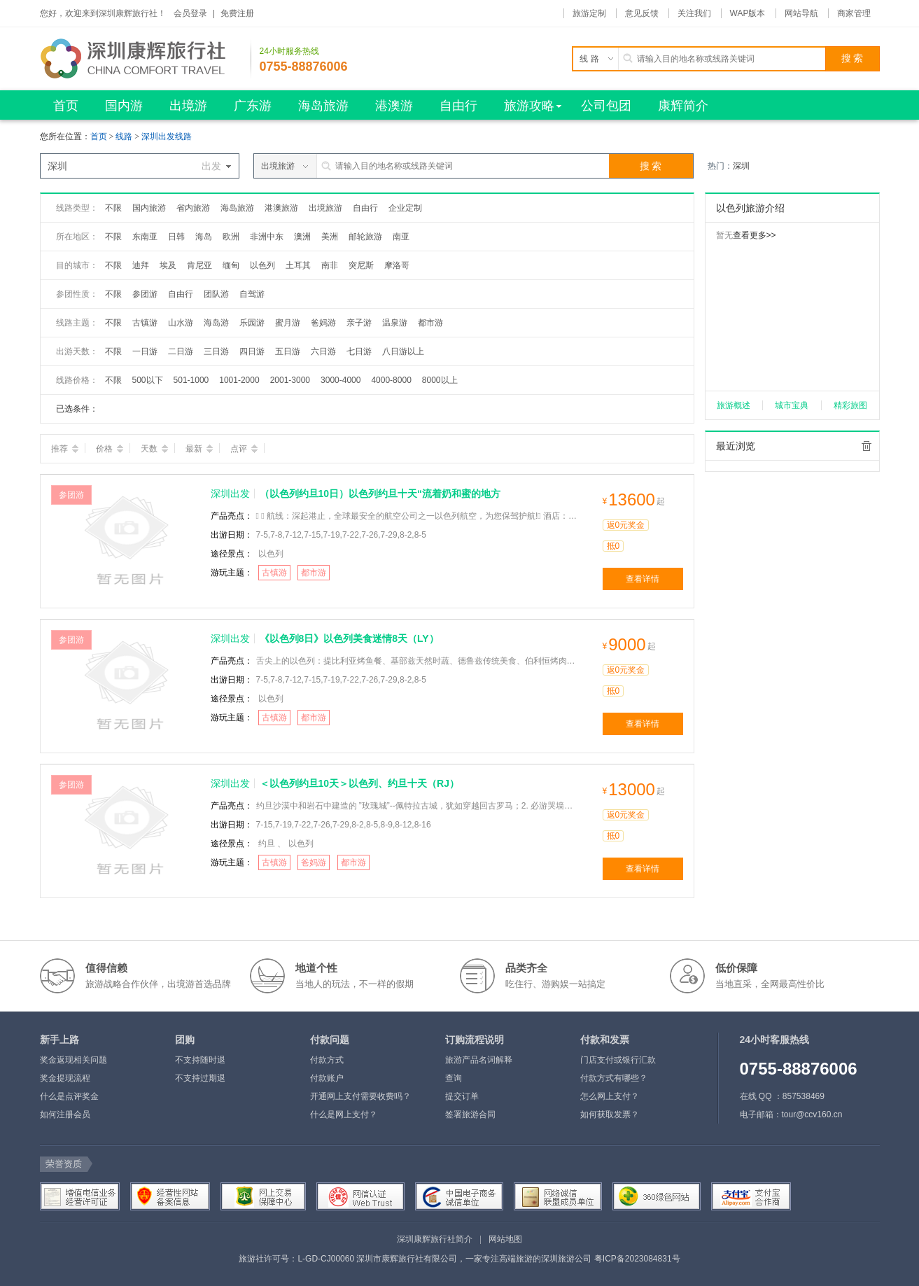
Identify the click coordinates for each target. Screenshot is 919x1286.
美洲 (329, 237)
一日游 (144, 351)
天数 (154, 449)
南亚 (401, 237)
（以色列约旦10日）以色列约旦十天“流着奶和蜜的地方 (380, 493)
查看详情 (642, 579)
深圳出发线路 (166, 136)
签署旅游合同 (470, 1114)
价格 (109, 449)
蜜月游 (287, 323)
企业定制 (405, 208)
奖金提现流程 (65, 1078)
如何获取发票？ (609, 1114)
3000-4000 (340, 380)
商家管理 (854, 13)
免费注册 (237, 13)
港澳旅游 (281, 208)
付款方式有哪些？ (613, 1078)
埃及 (168, 265)
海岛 (203, 237)
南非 (329, 265)
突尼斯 (361, 265)
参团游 (144, 294)
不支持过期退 (200, 1078)
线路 (124, 136)
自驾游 (252, 294)
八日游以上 (403, 351)
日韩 (176, 237)
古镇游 (144, 323)
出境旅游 (325, 208)
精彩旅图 (850, 405)
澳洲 (302, 237)
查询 (453, 1078)
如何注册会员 (65, 1114)
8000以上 (440, 380)
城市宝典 (791, 405)
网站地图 (505, 1239)
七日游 (359, 351)
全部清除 (866, 446)
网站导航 (801, 13)
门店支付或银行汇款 (618, 1060)
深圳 (741, 166)
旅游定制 (589, 13)
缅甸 (231, 265)
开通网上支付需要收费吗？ (360, 1096)
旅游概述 (733, 405)
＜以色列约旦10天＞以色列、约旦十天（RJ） (359, 783)
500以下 (147, 380)
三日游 (216, 351)
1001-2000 (239, 380)
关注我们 (694, 13)
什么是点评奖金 (69, 1096)
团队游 (216, 294)
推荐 (64, 449)
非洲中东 (266, 237)
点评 (244, 449)
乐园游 (252, 323)
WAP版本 (748, 13)
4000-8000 (391, 380)
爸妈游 (323, 323)
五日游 (287, 351)
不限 (113, 208)
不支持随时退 (200, 1060)
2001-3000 (290, 380)
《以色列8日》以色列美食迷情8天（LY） (349, 638)
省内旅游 (193, 208)
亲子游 (359, 323)
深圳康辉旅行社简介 (434, 1239)
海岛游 (216, 323)
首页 (98, 136)
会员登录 (190, 13)
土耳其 (298, 265)
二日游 (180, 351)
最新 (199, 449)
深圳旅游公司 (566, 1259)
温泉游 (394, 323)
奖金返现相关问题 (73, 1060)
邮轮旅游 (365, 237)
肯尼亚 (199, 265)
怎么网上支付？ (609, 1096)
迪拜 (140, 265)
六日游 (323, 351)
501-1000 (191, 380)
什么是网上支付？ (343, 1114)
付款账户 (327, 1078)
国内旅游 (149, 208)
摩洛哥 (396, 265)
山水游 (180, 323)
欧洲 (231, 237)
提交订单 (462, 1096)
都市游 (430, 323)
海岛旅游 (237, 208)
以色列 (262, 265)
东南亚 (144, 237)
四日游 (252, 351)
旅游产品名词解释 (478, 1060)
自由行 (365, 208)
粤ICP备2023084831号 (637, 1259)
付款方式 (327, 1060)
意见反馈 (642, 13)
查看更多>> (754, 235)
